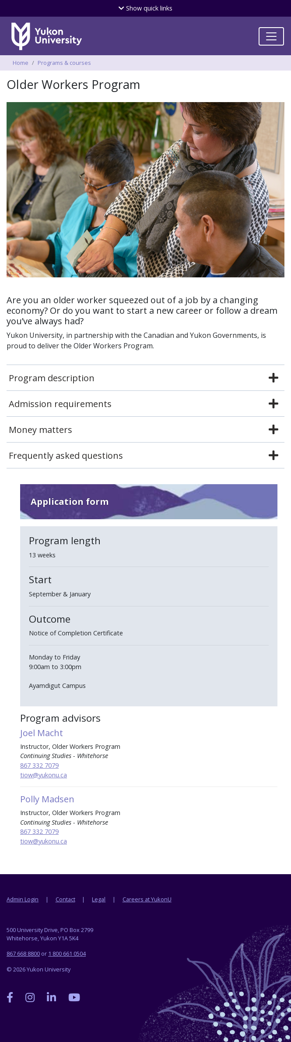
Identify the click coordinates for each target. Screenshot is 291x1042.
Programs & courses (64, 63)
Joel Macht (41, 733)
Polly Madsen (47, 799)
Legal (98, 899)
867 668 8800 (23, 953)
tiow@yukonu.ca (43, 775)
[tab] (145, 378)
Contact (65, 899)
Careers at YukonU (147, 899)
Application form (70, 501)
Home (20, 63)
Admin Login (23, 899)
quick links (145, 8)
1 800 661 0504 (67, 953)
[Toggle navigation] (271, 36)
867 (26, 765)
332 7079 (45, 765)
